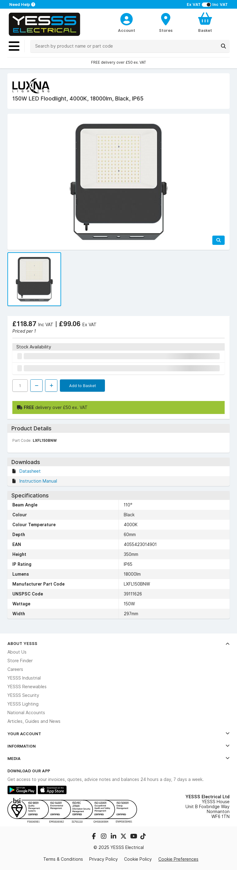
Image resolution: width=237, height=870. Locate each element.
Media (118, 758)
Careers (15, 669)
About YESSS (118, 643)
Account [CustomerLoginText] (126, 30)
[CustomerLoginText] (126, 18)
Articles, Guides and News (33, 721)
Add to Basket (82, 385)
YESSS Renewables (27, 686)
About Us (17, 652)
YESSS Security (23, 695)
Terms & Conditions (63, 859)
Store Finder (20, 660)
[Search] (223, 46)
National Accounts (26, 712)
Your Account (118, 733)
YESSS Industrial (24, 678)
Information (118, 746)
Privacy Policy (103, 859)
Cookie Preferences (178, 859)
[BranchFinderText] (165, 22)
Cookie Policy (138, 859)
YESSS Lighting (23, 704)
